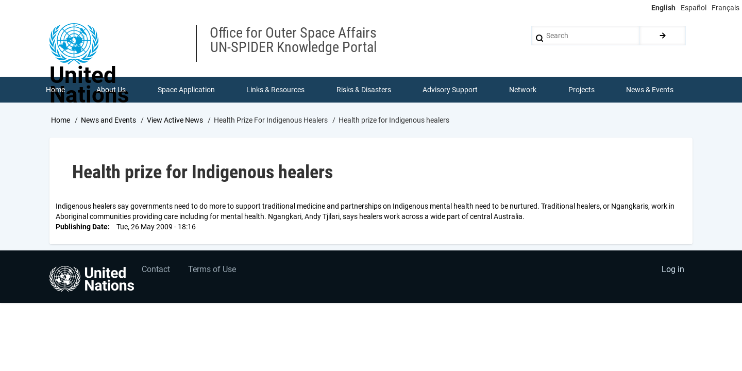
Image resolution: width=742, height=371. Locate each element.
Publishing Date (82, 227)
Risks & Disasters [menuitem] (363, 90)
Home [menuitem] (55, 90)
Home (60, 120)
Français (725, 8)
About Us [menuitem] (111, 90)
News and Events (108, 120)
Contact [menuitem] (156, 270)
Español (693, 8)
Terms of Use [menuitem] (213, 270)
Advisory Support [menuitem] (450, 90)
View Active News (175, 120)
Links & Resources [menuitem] (275, 90)
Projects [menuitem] (581, 90)
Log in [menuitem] (673, 270)
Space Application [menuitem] (186, 90)
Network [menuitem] (523, 90)
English (663, 8)
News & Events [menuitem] (650, 90)
